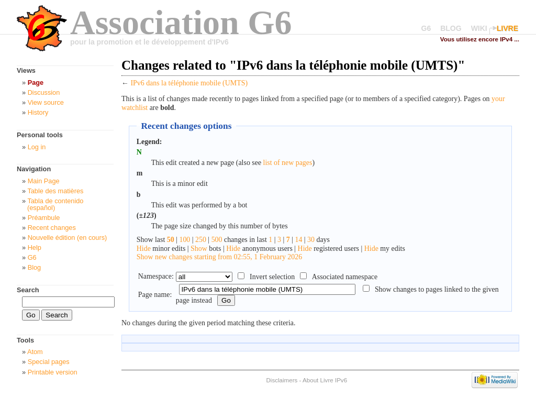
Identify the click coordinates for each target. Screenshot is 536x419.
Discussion (44, 92)
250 (200, 240)
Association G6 (181, 22)
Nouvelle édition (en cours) (67, 237)
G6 (426, 28)
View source (46, 102)
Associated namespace (345, 277)
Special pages (49, 362)
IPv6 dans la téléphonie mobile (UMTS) (189, 83)
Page (35, 82)
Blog (34, 267)
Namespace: (156, 276)
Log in (37, 147)
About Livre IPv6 (325, 380)
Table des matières (55, 191)
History (38, 112)
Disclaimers (281, 380)
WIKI (479, 28)
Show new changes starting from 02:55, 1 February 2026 (219, 257)
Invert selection (272, 277)
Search (28, 290)
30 (311, 240)
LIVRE (507, 28)
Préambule (44, 218)
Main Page (44, 181)
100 (184, 240)
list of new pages (287, 163)
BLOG (450, 28)
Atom (35, 352)
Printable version (52, 372)
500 (216, 240)
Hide (144, 248)
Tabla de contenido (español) (55, 204)
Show (199, 248)
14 (298, 240)
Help (34, 247)
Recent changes (52, 227)
